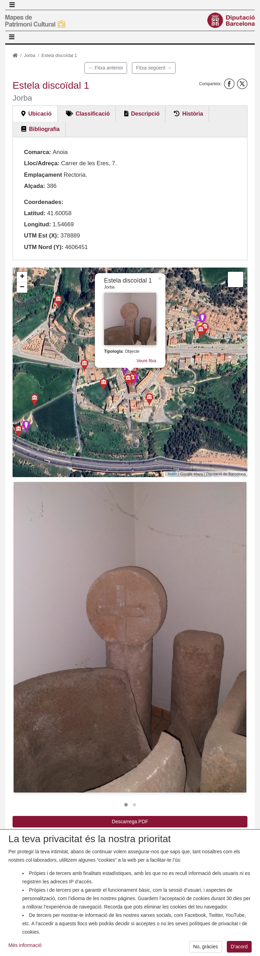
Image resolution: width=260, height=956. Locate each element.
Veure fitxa (146, 360)
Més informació (25, 949)
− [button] (22, 287)
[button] (130, 637)
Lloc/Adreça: (42, 163)
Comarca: (37, 152)
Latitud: (35, 213)
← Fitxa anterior (105, 68)
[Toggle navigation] (11, 5)
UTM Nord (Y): (44, 247)
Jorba (30, 55)
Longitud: (37, 224)
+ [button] (22, 277)
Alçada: (34, 186)
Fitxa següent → (154, 68)
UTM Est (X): (41, 235)
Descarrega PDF (130, 821)
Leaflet (171, 474)
